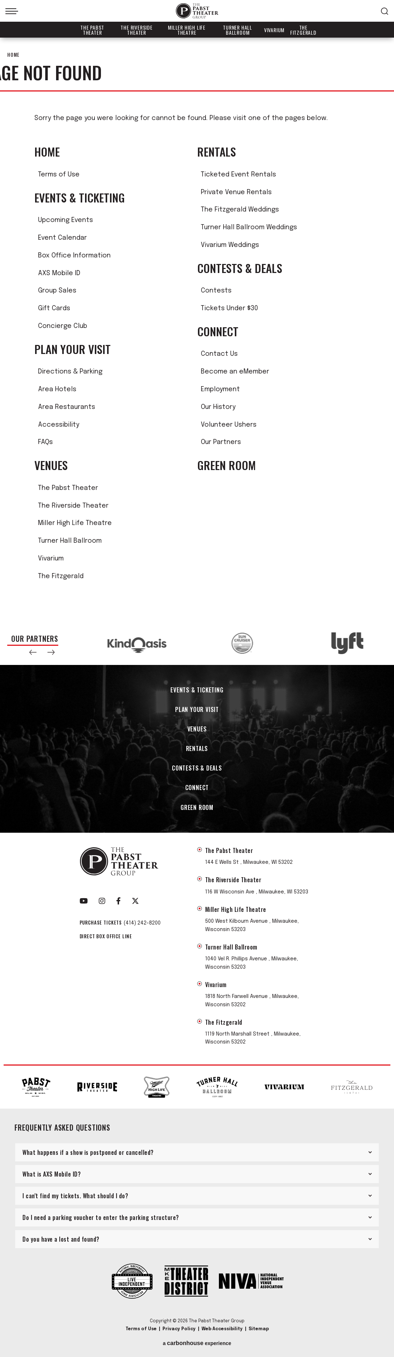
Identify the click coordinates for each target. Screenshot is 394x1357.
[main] (197, 330)
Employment (220, 389)
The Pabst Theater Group (197, 11)
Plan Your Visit (72, 349)
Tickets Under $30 (229, 308)
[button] (33, 652)
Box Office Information (74, 255)
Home (13, 54)
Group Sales (57, 290)
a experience (197, 1343)
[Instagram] (102, 901)
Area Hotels (57, 389)
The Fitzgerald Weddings (240, 209)
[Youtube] (84, 901)
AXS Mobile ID (59, 273)
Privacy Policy (179, 1329)
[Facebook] (118, 901)
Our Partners (221, 442)
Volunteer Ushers (229, 425)
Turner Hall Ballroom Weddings (249, 227)
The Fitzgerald (303, 30)
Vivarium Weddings (230, 245)
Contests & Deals (239, 268)
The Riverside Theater (136, 30)
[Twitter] (135, 901)
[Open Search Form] (385, 11)
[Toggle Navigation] (11, 11)
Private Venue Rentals (236, 192)
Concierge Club (62, 326)
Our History (218, 407)
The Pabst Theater (92, 30)
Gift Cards (54, 308)
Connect (217, 331)
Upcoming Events (65, 220)
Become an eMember (235, 371)
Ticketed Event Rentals (238, 174)
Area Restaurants (66, 407)
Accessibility (58, 425)
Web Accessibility (222, 1329)
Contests (216, 290)
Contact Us (219, 354)
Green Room (226, 465)
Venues (51, 465)
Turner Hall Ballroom (237, 30)
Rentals (216, 152)
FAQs (45, 442)
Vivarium (274, 30)
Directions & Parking (70, 371)
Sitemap (259, 1329)
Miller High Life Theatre (187, 30)
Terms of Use (59, 174)
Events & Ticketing (79, 198)
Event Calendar (62, 238)
